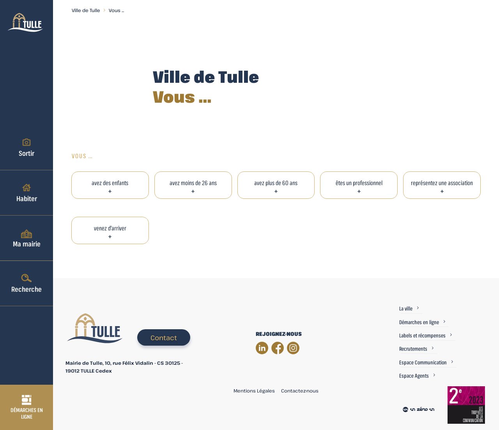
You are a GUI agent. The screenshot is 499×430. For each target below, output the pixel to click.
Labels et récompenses (422, 335)
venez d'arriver (110, 228)
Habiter (26, 192)
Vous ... (116, 10)
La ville (405, 308)
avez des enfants (110, 182)
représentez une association (442, 182)
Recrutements (413, 348)
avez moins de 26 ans (193, 182)
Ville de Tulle (86, 10)
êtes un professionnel (359, 182)
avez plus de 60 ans (275, 182)
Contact (163, 337)
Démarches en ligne (27, 407)
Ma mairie (27, 237)
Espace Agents (414, 375)
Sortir (26, 147)
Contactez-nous (300, 390)
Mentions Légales (254, 390)
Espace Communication (423, 362)
